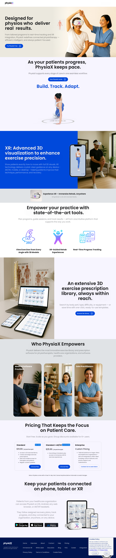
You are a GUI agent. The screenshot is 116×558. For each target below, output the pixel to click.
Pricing (27, 3)
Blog (59, 548)
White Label (48, 3)
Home (25, 543)
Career (73, 548)
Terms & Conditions (42, 552)
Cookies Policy (93, 550)
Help (59, 543)
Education (50, 548)
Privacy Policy (104, 550)
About (43, 543)
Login (97, 3)
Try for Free (105, 3)
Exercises (19, 3)
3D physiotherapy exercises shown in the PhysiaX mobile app (78, 159)
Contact (51, 543)
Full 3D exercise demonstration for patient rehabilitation (58, 108)
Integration (83, 548)
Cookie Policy (57, 552)
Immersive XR (37, 3)
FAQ (66, 548)
